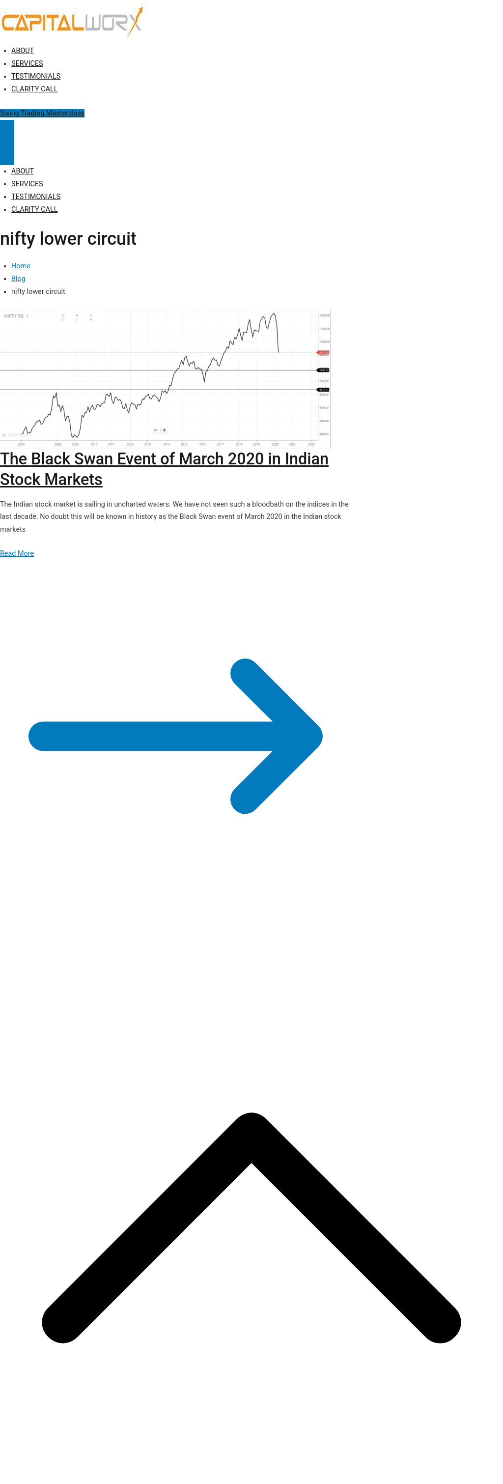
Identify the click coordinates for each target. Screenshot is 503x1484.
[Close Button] (7, 154)
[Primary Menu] (7, 131)
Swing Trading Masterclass (42, 113)
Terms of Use (269, 958)
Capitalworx (75, 958)
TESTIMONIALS (35, 76)
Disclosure (226, 958)
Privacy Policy (183, 958)
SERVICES (27, 63)
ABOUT (22, 51)
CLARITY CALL (34, 89)
